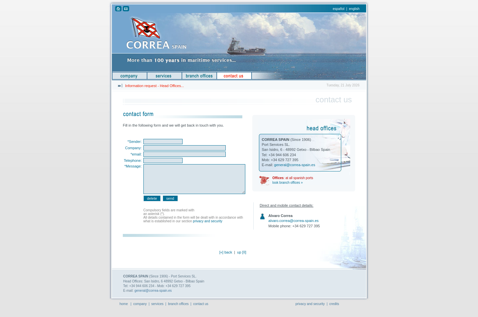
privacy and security (207, 221)
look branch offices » (288, 182)
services (157, 304)
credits (334, 304)
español (339, 9)
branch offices (178, 304)
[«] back (225, 252)
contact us (200, 304)
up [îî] (241, 252)
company (140, 304)
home (124, 304)
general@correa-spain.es (294, 165)
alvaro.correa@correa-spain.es (294, 221)
